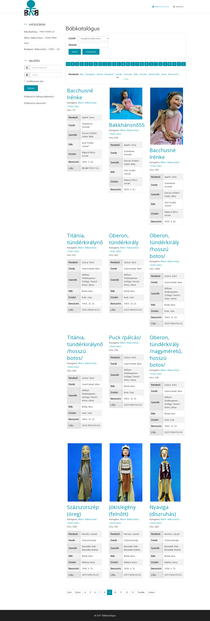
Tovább (141, 592)
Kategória (90, 74)
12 (127, 592)
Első (70, 592)
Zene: (164, 74)
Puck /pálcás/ (125, 337)
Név (82, 74)
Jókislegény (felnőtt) (122, 510)
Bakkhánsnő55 (127, 124)
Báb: (136, 74)
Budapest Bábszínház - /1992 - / (42, 49)
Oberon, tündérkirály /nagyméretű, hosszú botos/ (166, 351)
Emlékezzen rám (33, 81)
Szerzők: (128, 74)
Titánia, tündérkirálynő (85, 239)
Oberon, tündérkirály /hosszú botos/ (164, 245)
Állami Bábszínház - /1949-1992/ (40, 40)
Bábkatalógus (160, 6)
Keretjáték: (154, 74)
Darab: (119, 74)
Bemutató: (173, 74)
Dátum (100, 74)
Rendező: (109, 74)
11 (121, 592)
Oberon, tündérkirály (124, 239)
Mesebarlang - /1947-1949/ (39, 31)
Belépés (31, 88)
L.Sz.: (126, 78)
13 (133, 592)
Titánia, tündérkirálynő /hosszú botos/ (85, 347)
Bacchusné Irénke (80, 94)
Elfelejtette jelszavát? (35, 103)
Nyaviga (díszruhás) (163, 510)
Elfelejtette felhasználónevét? (39, 96)
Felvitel (178, 6)
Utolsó (151, 592)
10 (115, 592)
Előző (78, 592)
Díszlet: (143, 74)
